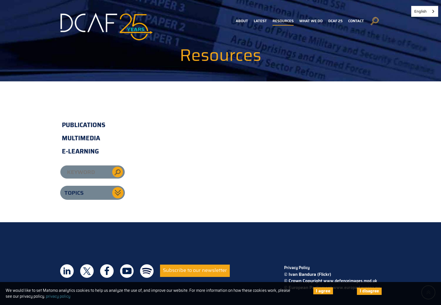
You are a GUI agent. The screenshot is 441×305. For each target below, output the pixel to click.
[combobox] (424, 11)
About (242, 21)
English (420, 11)
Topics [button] (74, 192)
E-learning (80, 151)
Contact (356, 21)
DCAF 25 (335, 21)
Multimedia (81, 138)
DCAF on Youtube (127, 271)
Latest (260, 21)
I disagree (369, 291)
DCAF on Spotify (147, 271)
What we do (311, 21)
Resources (283, 21)
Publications (83, 125)
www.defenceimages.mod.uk (350, 281)
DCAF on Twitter (87, 271)
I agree (323, 290)
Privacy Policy (297, 268)
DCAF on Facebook (107, 271)
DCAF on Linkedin (67, 271)
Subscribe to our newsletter (195, 270)
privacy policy (58, 296)
